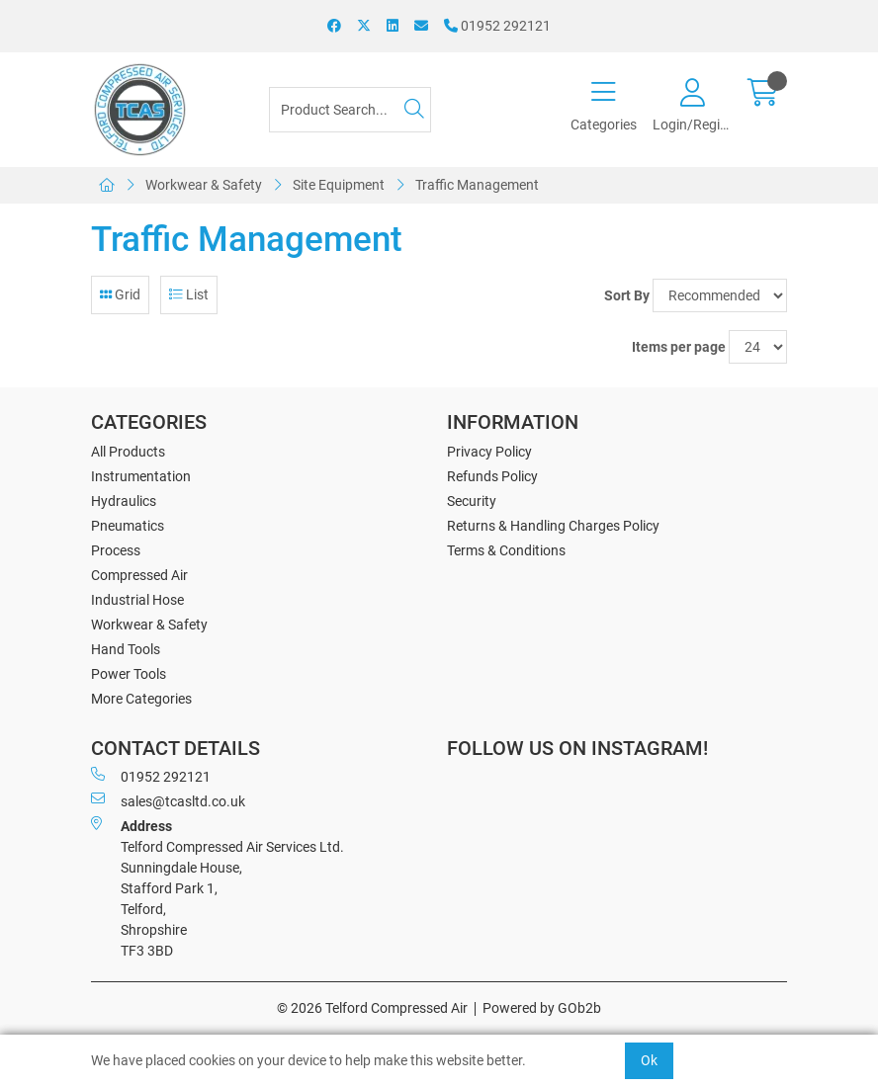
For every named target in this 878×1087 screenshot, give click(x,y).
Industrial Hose (137, 600)
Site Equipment (339, 185)
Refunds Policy (492, 476)
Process (115, 550)
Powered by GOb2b (542, 1008)
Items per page (679, 347)
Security (471, 501)
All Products (128, 452)
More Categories (141, 699)
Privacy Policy (489, 452)
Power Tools (128, 674)
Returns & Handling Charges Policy (553, 526)
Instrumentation (141, 476)
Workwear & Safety (203, 185)
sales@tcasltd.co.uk (168, 800)
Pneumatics (127, 526)
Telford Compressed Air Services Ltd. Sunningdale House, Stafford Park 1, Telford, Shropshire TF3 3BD (217, 887)
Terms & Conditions (506, 550)
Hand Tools (125, 649)
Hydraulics (123, 501)
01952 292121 (497, 26)
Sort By (627, 295)
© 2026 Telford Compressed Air (372, 1008)
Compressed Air (139, 575)
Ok (649, 1060)
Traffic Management (477, 185)
